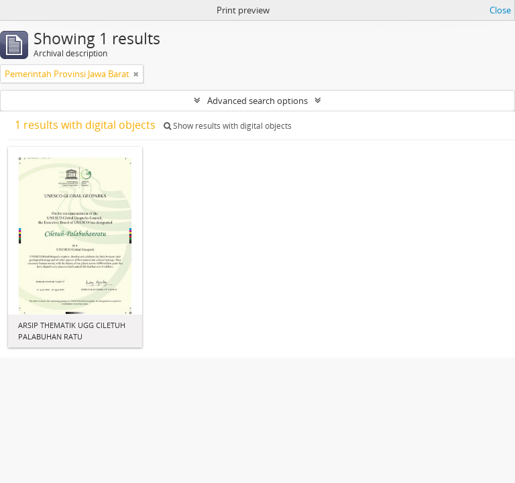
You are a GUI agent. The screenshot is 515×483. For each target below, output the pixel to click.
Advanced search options (257, 101)
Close (500, 10)
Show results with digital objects (228, 125)
